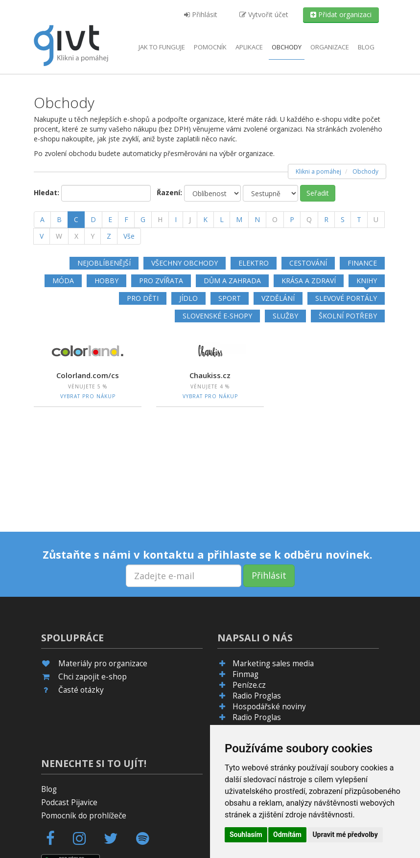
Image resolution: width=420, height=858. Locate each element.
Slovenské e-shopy (217, 315)
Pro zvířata (161, 280)
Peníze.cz (249, 685)
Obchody (287, 47)
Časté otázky (81, 690)
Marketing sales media (273, 663)
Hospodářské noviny (269, 706)
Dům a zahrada (232, 280)
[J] (190, 219)
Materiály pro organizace (102, 663)
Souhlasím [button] (246, 834)
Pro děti (143, 298)
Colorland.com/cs (87, 375)
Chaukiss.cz (210, 375)
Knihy (366, 280)
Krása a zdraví (308, 280)
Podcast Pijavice (69, 802)
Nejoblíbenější (104, 263)
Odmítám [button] (287, 834)
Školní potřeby (348, 315)
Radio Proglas (257, 696)
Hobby (106, 280)
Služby (285, 315)
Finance (362, 263)
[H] (160, 219)
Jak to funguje (162, 47)
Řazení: (169, 192)
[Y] (92, 236)
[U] (376, 219)
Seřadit (317, 193)
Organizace (329, 47)
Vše (129, 236)
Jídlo (188, 298)
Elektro (253, 263)
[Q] (309, 219)
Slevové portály (346, 298)
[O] (275, 219)
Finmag (245, 674)
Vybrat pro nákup (88, 396)
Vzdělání (278, 298)
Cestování (308, 263)
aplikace (249, 47)
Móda (63, 280)
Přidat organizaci (341, 14)
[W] (59, 236)
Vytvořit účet (263, 14)
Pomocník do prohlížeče (83, 816)
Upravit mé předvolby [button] (344, 834)
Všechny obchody (184, 263)
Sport (229, 298)
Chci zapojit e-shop (92, 677)
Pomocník (210, 47)
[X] (76, 236)
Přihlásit (200, 14)
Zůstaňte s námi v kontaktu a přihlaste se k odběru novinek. (208, 554)
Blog (366, 47)
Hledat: (46, 192)
